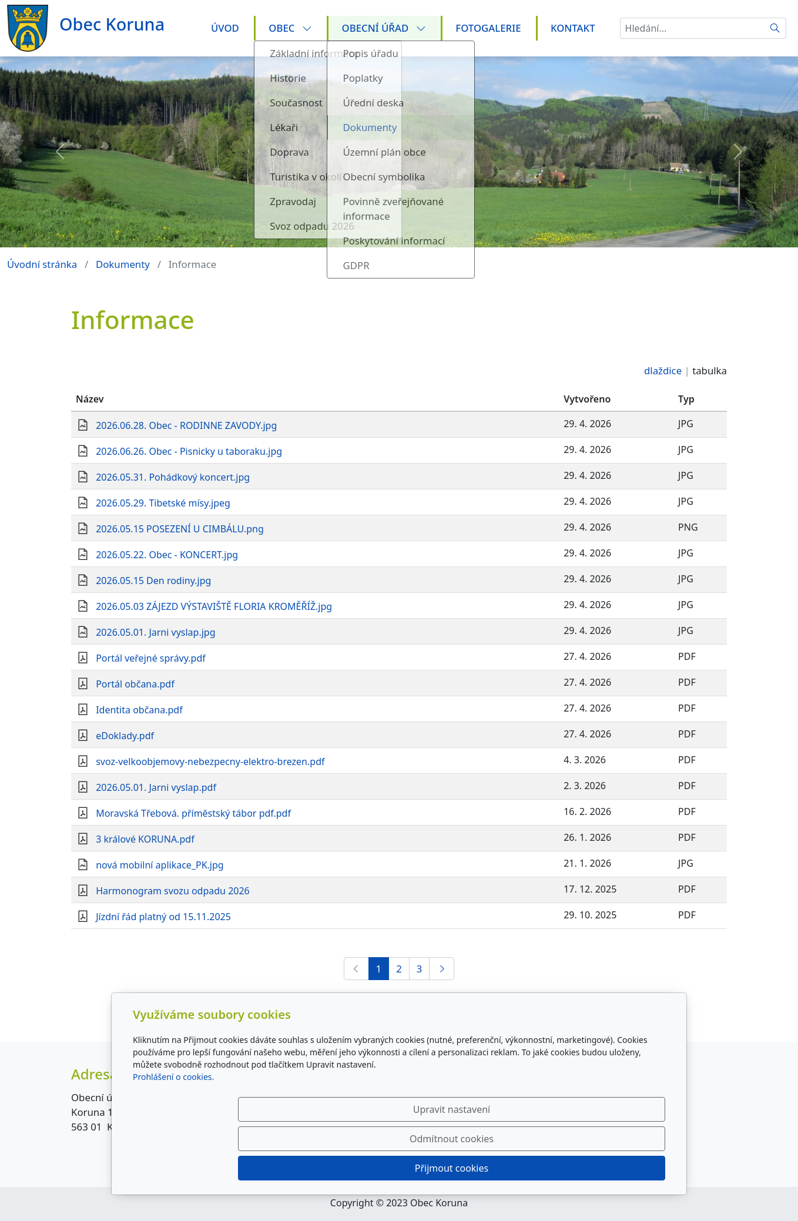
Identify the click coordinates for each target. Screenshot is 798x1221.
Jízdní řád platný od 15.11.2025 (163, 916)
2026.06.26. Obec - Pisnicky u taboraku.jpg (189, 451)
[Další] (441, 968)
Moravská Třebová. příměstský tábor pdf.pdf (193, 813)
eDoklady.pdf (125, 735)
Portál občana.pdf (135, 683)
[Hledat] (775, 28)
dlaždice (663, 370)
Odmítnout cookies (492, 1168)
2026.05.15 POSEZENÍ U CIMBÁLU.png (180, 528)
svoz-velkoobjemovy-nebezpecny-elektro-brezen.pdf (210, 761)
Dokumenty (123, 264)
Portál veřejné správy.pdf (151, 658)
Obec (290, 28)
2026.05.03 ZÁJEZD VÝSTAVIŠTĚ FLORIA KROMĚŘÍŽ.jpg (214, 606)
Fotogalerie (488, 28)
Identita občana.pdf (139, 709)
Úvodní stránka (42, 264)
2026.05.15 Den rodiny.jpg (153, 580)
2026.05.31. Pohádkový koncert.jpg (173, 477)
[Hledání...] (692, 28)
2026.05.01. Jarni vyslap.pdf (156, 787)
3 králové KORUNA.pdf (145, 839)
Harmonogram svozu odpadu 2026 (173, 890)
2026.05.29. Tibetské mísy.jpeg (163, 503)
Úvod (225, 28)
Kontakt (573, 28)
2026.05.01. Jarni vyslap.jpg (155, 632)
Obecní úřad (384, 28)
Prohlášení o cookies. (173, 1135)
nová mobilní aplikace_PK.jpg (160, 864)
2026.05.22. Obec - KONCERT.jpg (167, 554)
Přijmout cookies (608, 1168)
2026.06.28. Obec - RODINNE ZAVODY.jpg (186, 425)
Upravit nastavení (373, 1168)
